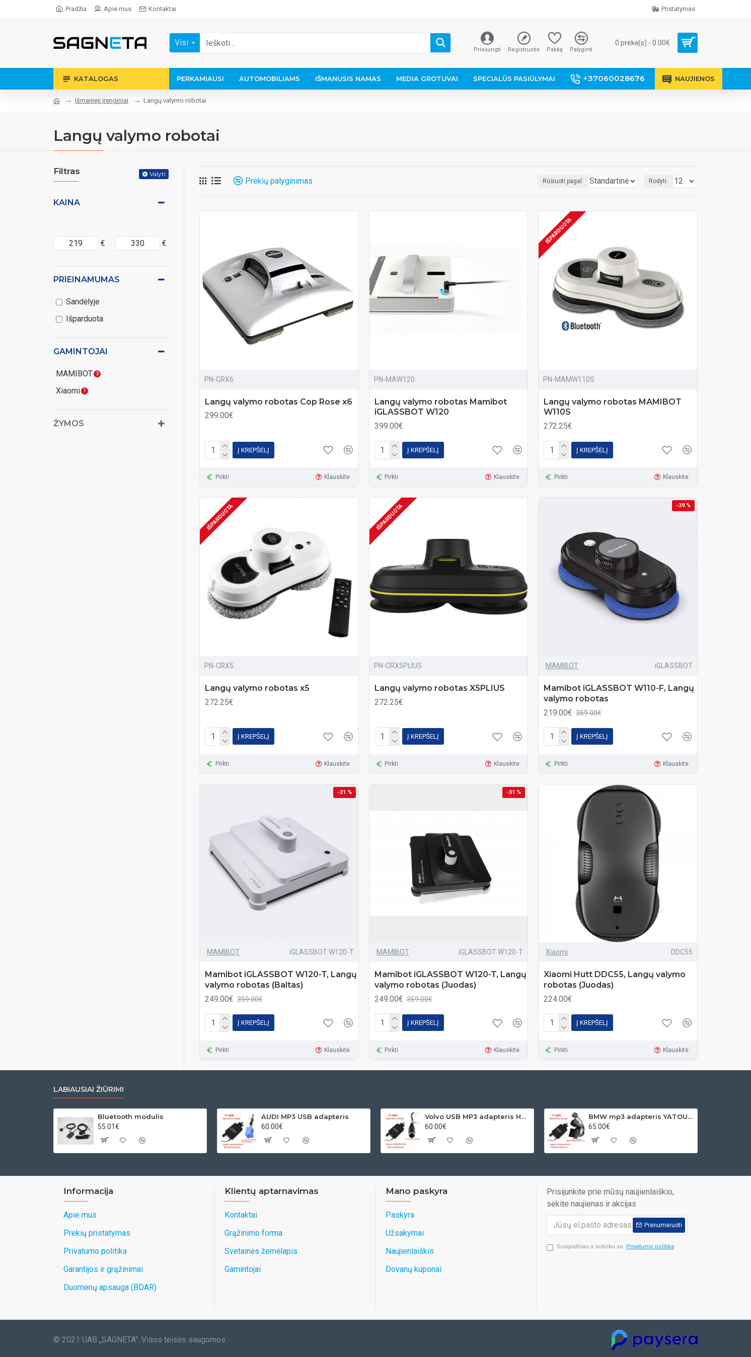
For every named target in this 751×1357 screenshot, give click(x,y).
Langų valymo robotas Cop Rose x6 (278, 402)
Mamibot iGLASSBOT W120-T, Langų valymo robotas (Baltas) (281, 980)
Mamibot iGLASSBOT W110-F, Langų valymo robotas (619, 693)
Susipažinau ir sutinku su (611, 1247)
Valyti (157, 174)
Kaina (66, 202)
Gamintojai (80, 351)
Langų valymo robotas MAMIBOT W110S (613, 407)
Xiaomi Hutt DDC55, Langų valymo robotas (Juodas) (615, 980)
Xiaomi (557, 952)
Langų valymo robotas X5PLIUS (439, 688)
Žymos (68, 423)
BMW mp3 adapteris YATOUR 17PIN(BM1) (641, 1116)
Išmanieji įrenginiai (101, 100)
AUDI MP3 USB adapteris (305, 1116)
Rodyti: (661, 181)
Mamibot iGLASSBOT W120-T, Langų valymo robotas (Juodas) (450, 980)
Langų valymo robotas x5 (257, 688)
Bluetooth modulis (131, 1116)
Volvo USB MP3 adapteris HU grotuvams (477, 1116)
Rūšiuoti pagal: (540, 181)
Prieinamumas (86, 279)
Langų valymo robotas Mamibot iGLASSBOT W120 (440, 407)
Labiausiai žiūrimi (88, 1089)
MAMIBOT (562, 666)
